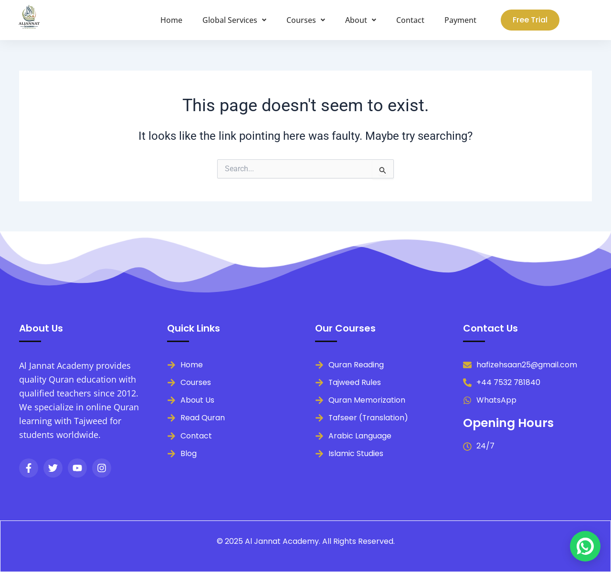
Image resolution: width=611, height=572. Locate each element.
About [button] (360, 20)
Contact (410, 20)
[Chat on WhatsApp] (585, 546)
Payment (460, 20)
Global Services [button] (234, 20)
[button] (234, 20)
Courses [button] (305, 20)
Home (171, 20)
